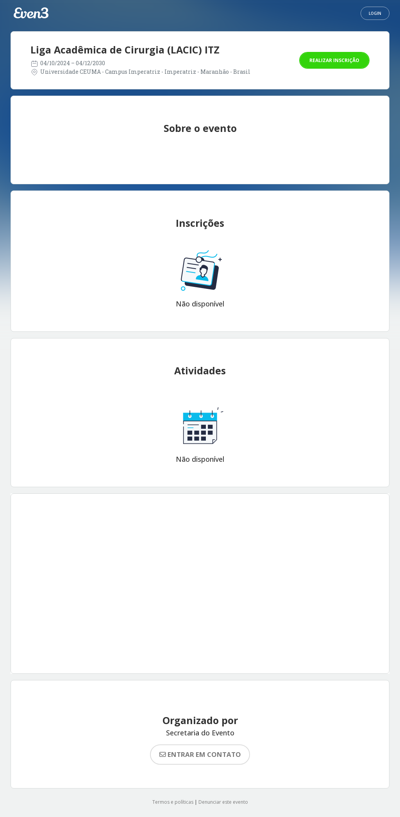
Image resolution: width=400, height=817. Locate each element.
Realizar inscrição (334, 60)
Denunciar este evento (223, 802)
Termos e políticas (172, 802)
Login (375, 13)
